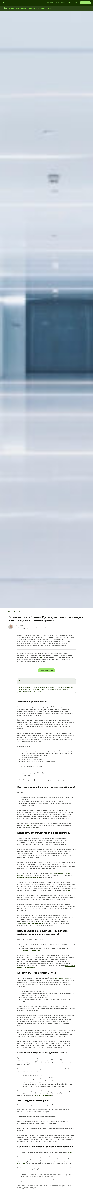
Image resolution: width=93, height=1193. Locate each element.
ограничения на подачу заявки (31, 950)
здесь (70, 1152)
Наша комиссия (60, 2)
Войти (76, 2)
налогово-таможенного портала (28, 877)
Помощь (69, 2)
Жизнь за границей (14, 612)
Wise (40, 657)
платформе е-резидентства (42, 1095)
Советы (23, 612)
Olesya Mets (19, 625)
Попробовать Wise (46, 670)
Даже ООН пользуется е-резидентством (31, 923)
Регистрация (85, 3)
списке (67, 890)
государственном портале (61, 978)
